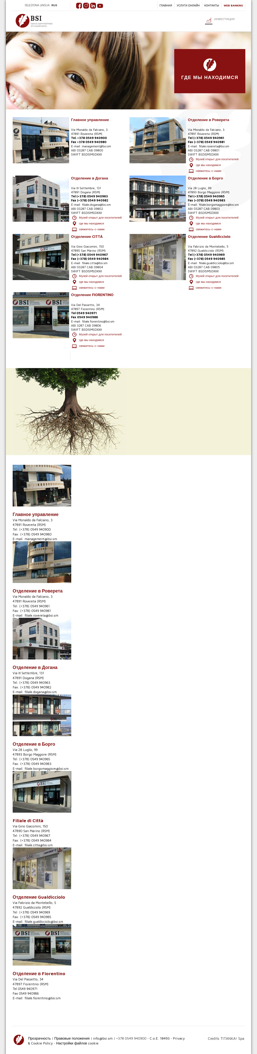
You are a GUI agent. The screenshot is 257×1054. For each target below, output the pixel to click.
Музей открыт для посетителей (213, 159)
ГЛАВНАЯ (165, 5)
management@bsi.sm (96, 146)
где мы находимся (204, 165)
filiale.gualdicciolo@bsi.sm (216, 262)
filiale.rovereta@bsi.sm (214, 146)
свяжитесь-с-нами (204, 170)
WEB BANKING (233, 5)
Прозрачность (39, 1037)
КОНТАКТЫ (211, 5)
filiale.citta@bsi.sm (94, 262)
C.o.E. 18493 (160, 1037)
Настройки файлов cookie (77, 1042)
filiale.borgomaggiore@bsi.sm (219, 204)
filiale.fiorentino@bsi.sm (98, 320)
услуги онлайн (188, 5)
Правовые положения (72, 1037)
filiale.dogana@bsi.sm (96, 204)
